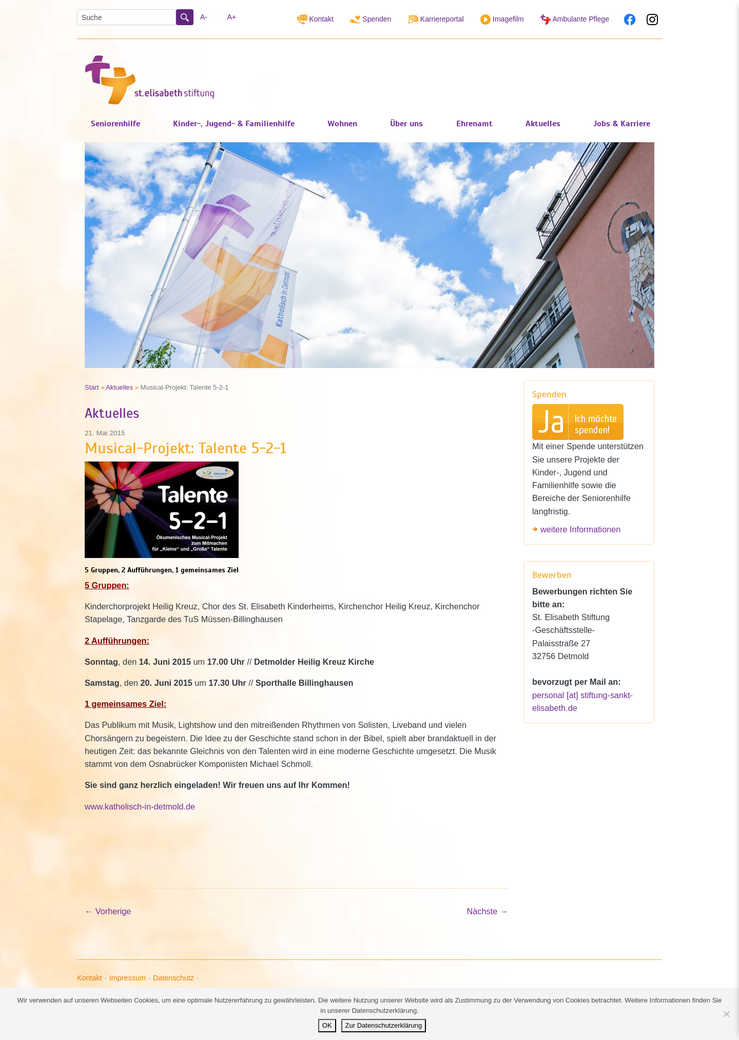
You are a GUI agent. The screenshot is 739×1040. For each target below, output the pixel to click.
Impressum (127, 978)
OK (327, 1025)
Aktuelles (119, 387)
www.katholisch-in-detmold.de (140, 806)
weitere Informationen (580, 529)
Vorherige (108, 911)
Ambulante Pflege (574, 19)
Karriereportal (436, 19)
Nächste (487, 911)
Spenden (370, 19)
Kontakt (315, 19)
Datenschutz (173, 978)
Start (92, 387)
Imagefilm (502, 19)
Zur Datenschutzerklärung (383, 1025)
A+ (232, 17)
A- (203, 17)
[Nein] (726, 1014)
